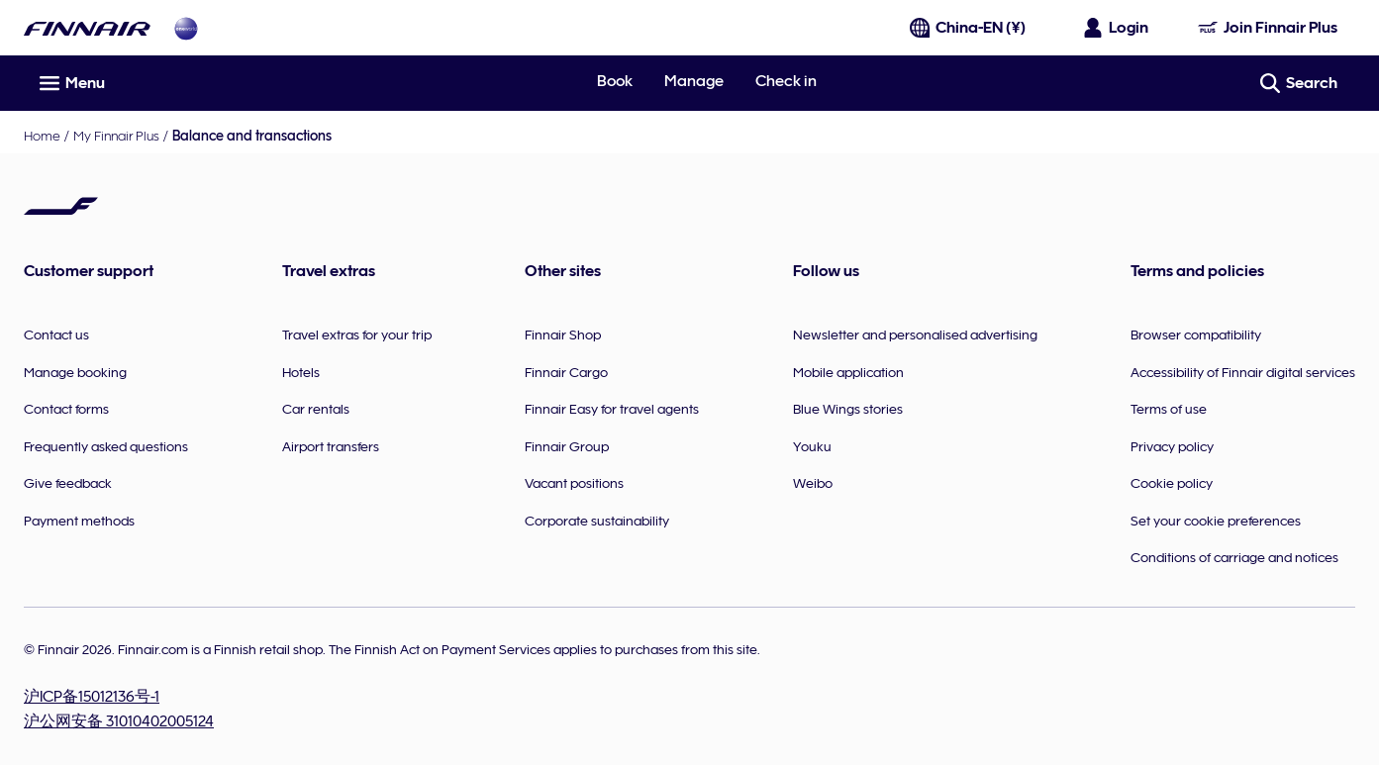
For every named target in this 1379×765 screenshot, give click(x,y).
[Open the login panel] (1116, 28)
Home (42, 135)
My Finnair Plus (116, 135)
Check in (786, 81)
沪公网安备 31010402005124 (119, 721)
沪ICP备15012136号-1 (91, 697)
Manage (694, 81)
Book (615, 81)
